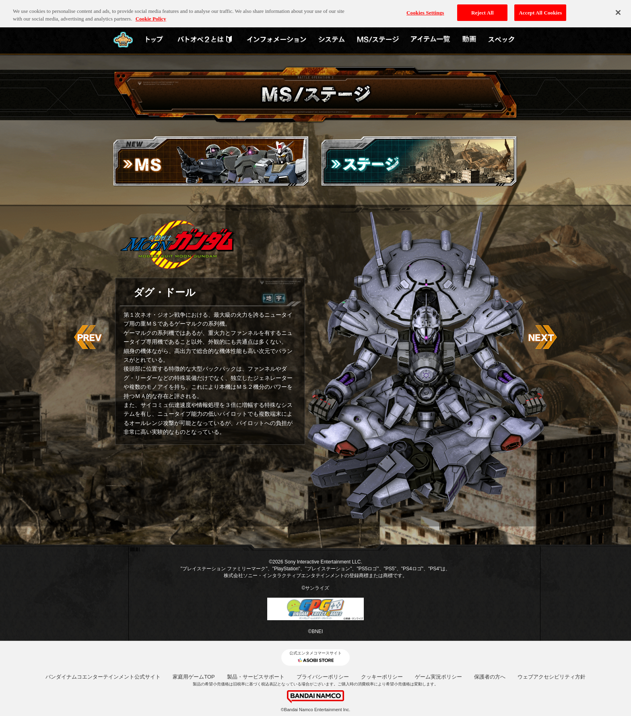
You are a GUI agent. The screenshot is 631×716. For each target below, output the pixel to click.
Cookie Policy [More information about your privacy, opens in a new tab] (151, 15)
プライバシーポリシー (323, 677)
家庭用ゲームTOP (194, 677)
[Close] (618, 9)
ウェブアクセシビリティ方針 (552, 677)
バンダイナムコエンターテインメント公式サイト (103, 677)
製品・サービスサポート (256, 677)
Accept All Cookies (540, 9)
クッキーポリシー (382, 677)
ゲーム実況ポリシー (438, 677)
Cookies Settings (425, 9)
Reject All (482, 9)
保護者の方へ (489, 677)
